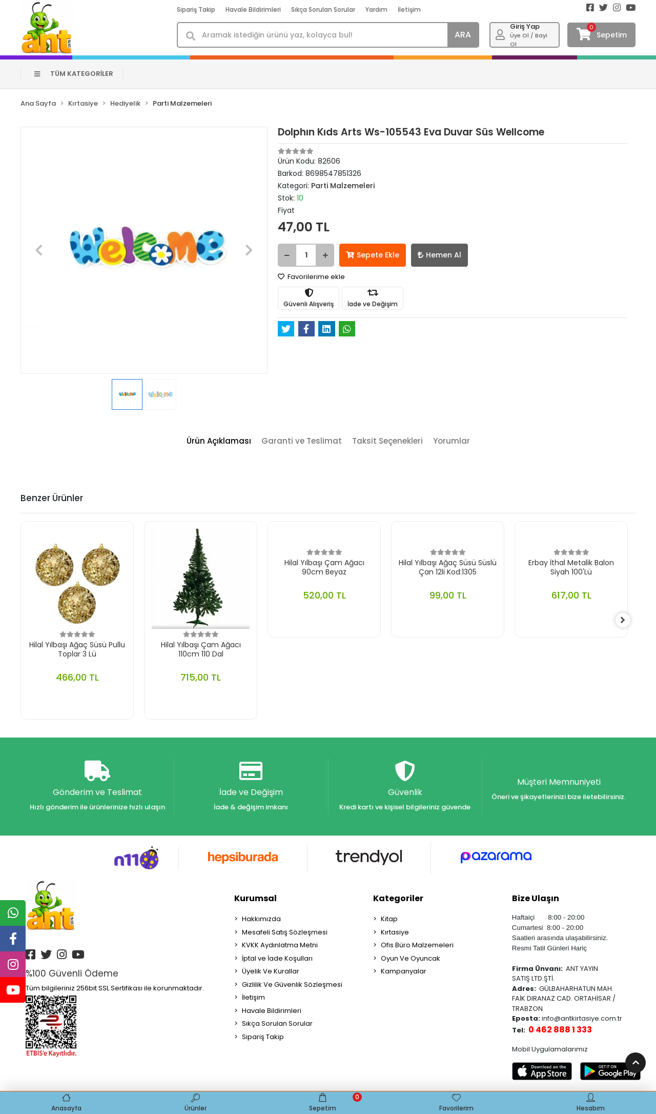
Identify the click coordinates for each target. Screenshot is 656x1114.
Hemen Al (439, 255)
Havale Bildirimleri (253, 9)
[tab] (219, 441)
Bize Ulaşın (535, 899)
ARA (463, 35)
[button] (38, 250)
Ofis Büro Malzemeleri (417, 945)
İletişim (409, 9)
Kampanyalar (403, 972)
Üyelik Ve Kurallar (270, 972)
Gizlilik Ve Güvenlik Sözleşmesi (292, 985)
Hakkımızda (261, 919)
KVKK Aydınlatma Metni (280, 945)
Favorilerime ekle (311, 277)
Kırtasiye (395, 933)
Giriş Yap (525, 26)
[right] (628, 620)
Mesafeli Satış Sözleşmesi (284, 933)
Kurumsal (255, 899)
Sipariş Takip (196, 9)
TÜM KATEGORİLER (74, 73)
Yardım (376, 9)
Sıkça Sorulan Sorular (323, 9)
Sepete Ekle (372, 255)
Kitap (389, 919)
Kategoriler (398, 899)
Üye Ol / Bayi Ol (528, 39)
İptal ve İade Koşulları (277, 959)
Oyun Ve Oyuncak (410, 959)
